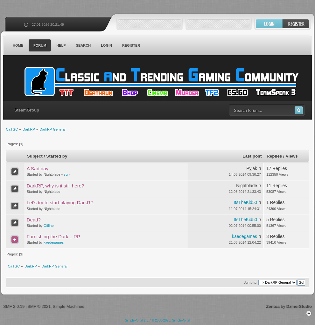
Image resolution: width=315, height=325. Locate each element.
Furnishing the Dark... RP (53, 236)
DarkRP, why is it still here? (55, 185)
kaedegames (54, 242)
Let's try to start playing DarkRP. (60, 202)
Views (292, 156)
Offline (49, 225)
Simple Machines (68, 306)
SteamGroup (26, 110)
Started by (56, 156)
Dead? (34, 219)
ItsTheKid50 (245, 202)
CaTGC (161, 82)
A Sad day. (38, 168)
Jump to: (250, 282)
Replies (274, 156)
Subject (35, 156)
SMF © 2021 (39, 306)
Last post (252, 156)
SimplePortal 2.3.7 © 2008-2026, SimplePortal (157, 320)
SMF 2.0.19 (13, 306)
